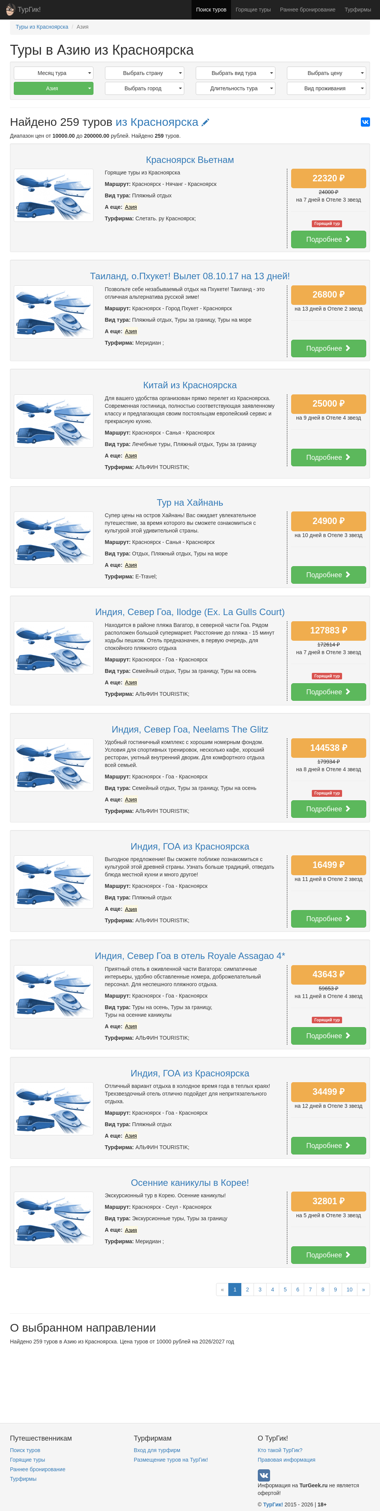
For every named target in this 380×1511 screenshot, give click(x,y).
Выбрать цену (336, 73)
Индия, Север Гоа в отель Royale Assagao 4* (190, 956)
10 (350, 1289)
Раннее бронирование (308, 10)
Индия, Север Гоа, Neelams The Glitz (189, 729)
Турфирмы (358, 10)
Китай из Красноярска (190, 385)
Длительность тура (241, 88)
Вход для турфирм (157, 1450)
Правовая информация (287, 1460)
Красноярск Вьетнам (190, 160)
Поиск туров (211, 10)
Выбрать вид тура (242, 73)
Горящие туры (253, 10)
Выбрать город (153, 88)
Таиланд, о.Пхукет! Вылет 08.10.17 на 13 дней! (190, 276)
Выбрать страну (152, 73)
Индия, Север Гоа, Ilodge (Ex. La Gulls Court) (190, 612)
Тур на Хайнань (190, 502)
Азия (68, 88)
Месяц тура (64, 73)
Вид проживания (334, 88)
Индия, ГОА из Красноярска (190, 846)
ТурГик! (29, 9)
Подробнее (328, 239)
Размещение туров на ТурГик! (171, 1460)
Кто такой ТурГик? (280, 1450)
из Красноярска (163, 122)
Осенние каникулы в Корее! (190, 1182)
